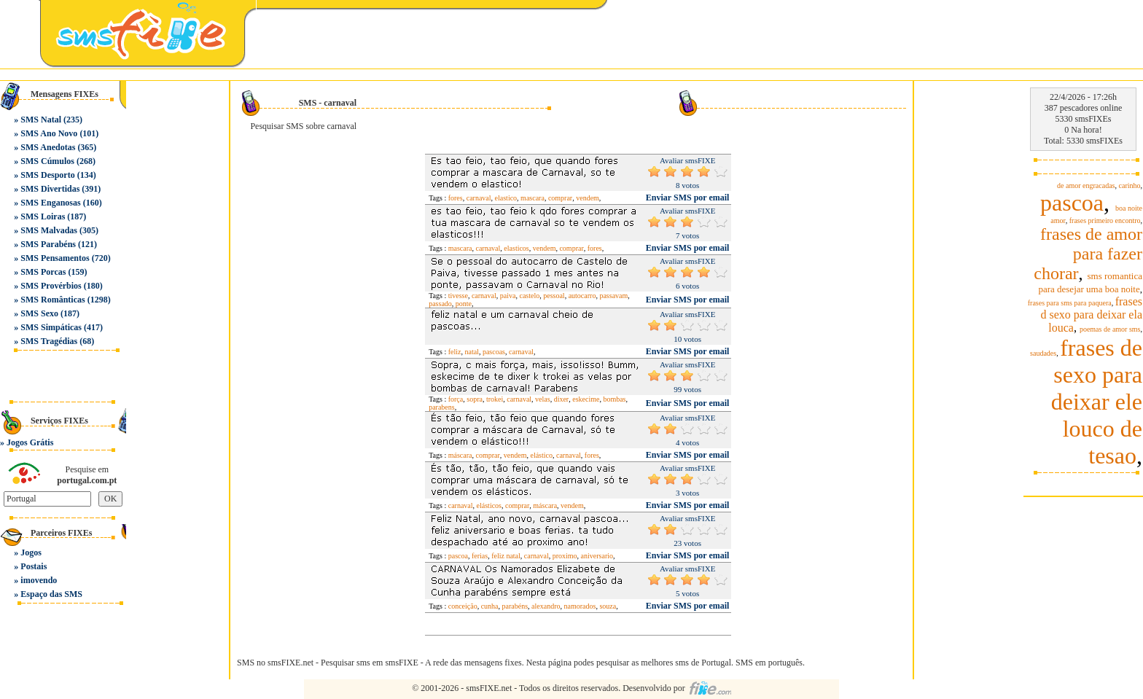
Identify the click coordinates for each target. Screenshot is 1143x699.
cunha (490, 606)
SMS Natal (40, 119)
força (456, 399)
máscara (460, 455)
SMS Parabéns (48, 244)
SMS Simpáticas (51, 327)
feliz (454, 352)
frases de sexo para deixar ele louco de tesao (1096, 402)
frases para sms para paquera (1070, 303)
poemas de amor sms (1110, 329)
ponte (464, 304)
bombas (614, 399)
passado (440, 304)
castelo (529, 296)
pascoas (494, 352)
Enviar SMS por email (688, 197)
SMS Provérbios (50, 286)
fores (455, 198)
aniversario (597, 556)
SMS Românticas (52, 299)
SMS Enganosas (50, 203)
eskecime (585, 399)
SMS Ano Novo (48, 133)
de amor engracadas (1086, 185)
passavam (613, 296)
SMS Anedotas (47, 147)
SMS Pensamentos (54, 258)
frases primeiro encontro (1105, 220)
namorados (580, 606)
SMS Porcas (43, 272)
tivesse (458, 296)
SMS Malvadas (48, 230)
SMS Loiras (42, 216)
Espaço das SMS (51, 594)
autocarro (582, 296)
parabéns (515, 606)
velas (542, 399)
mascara (532, 198)
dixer (561, 399)
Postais (33, 566)
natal (471, 352)
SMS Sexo (39, 313)
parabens (442, 407)
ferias (480, 556)
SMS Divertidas (49, 189)
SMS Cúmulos (47, 161)
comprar (560, 198)
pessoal (553, 296)
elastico (506, 198)
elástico (541, 455)
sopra (475, 399)
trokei (494, 399)
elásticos (489, 505)
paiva (508, 296)
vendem (587, 198)
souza (607, 606)
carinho (1130, 185)
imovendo (38, 580)
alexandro (545, 606)
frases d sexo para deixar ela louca (1091, 314)
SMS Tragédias (48, 341)
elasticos (516, 248)
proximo (565, 556)
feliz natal (505, 556)
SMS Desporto (47, 175)
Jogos (31, 552)
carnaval (479, 198)
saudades (1043, 353)
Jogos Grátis (30, 442)
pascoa (458, 556)
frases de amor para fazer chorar (1088, 253)
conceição (462, 606)
